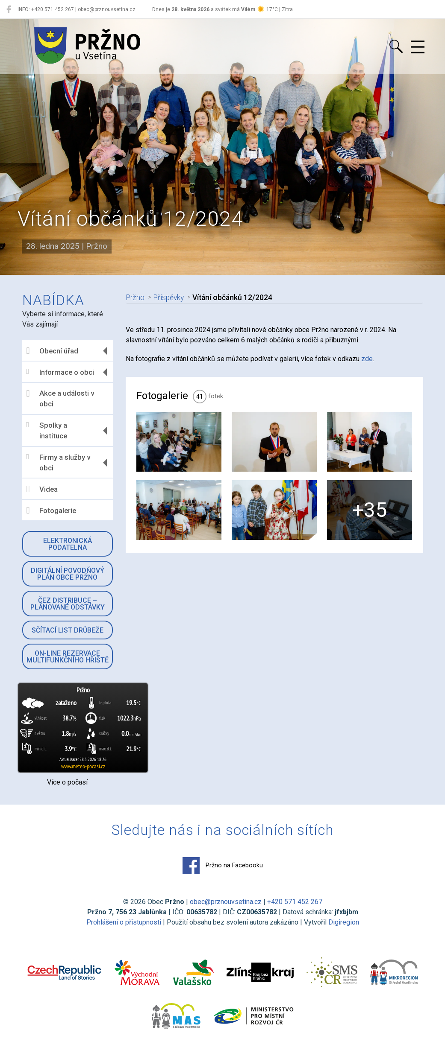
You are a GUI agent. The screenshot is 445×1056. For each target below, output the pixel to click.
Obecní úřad (53, 351)
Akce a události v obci (60, 398)
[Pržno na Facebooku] (8, 9)
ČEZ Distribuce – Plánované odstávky (67, 603)
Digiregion (343, 922)
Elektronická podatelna (67, 544)
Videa (42, 489)
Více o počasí (67, 782)
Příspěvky (168, 297)
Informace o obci (61, 372)
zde (367, 359)
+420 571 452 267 (294, 902)
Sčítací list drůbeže (67, 630)
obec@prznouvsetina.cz (226, 902)
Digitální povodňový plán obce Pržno (67, 573)
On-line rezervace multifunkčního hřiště (68, 656)
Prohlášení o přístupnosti (123, 922)
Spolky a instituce (47, 430)
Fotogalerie (52, 510)
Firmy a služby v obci (58, 463)
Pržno (135, 297)
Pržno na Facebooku (223, 865)
